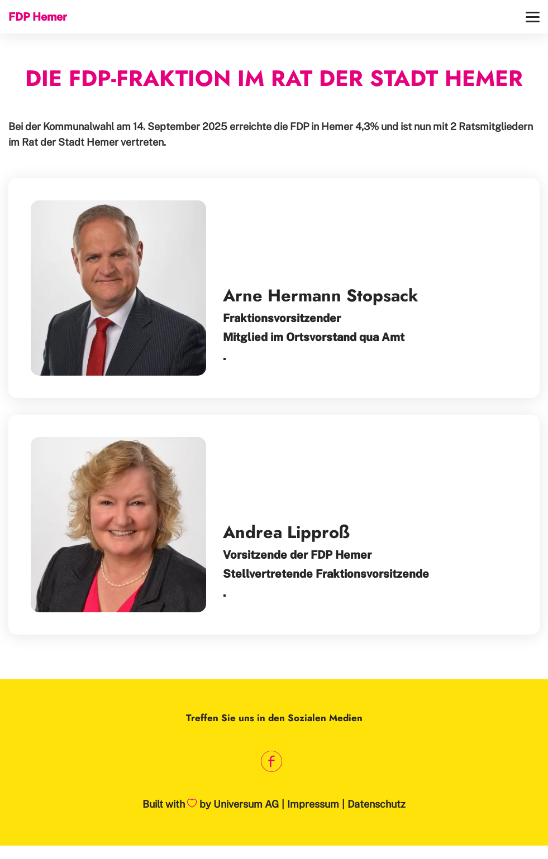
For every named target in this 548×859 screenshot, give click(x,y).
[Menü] (533, 17)
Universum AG (246, 804)
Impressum (313, 804)
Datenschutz (376, 804)
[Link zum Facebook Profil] (271, 761)
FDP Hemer (37, 16)
